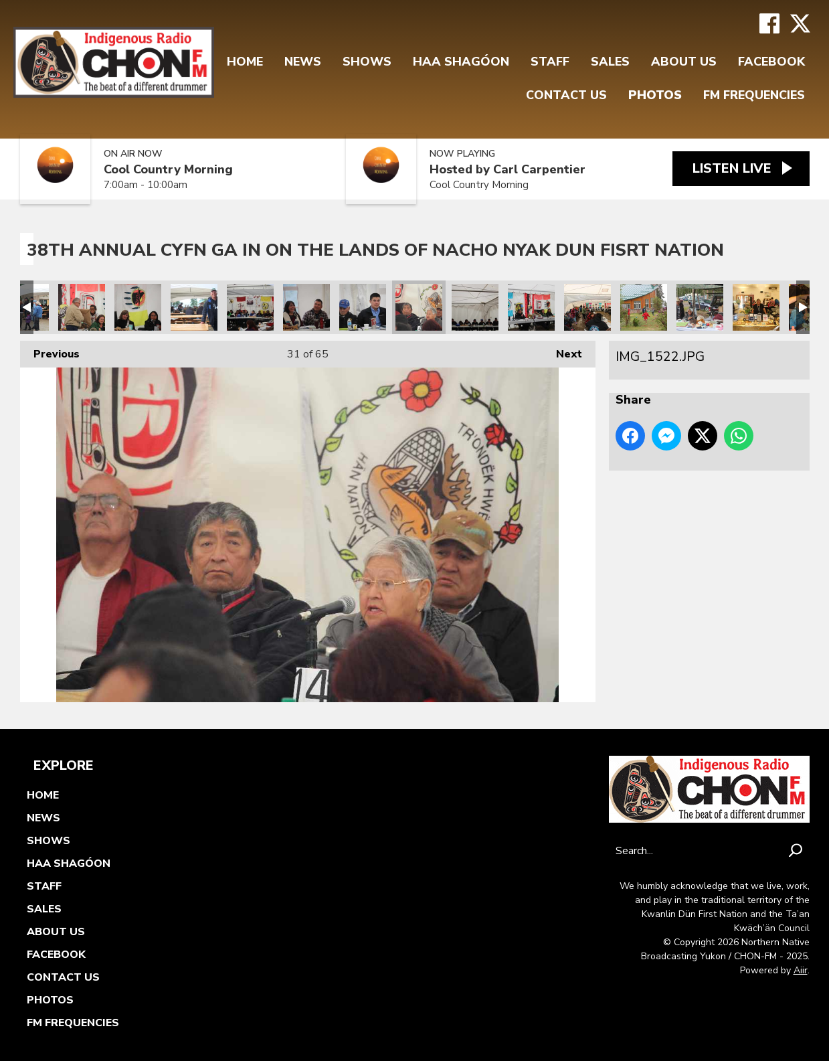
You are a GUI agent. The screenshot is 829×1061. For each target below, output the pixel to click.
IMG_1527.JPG (250, 307)
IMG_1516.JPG (531, 307)
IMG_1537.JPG (194, 307)
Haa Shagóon (461, 62)
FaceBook (771, 62)
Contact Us (566, 95)
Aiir (801, 970)
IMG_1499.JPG (699, 307)
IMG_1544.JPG (81, 307)
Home (245, 62)
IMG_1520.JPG (475, 307)
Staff (550, 62)
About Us (684, 62)
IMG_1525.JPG (306, 307)
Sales (610, 62)
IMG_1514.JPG (587, 307)
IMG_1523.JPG (362, 307)
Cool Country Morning (168, 170)
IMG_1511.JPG (643, 307)
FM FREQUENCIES (754, 95)
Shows (367, 62)
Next (562, 351)
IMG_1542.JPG (137, 307)
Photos (655, 95)
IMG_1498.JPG (756, 307)
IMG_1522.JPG (418, 307)
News (302, 62)
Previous (50, 351)
